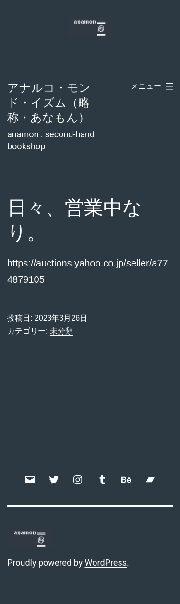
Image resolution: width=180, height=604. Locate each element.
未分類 (61, 331)
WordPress (106, 562)
